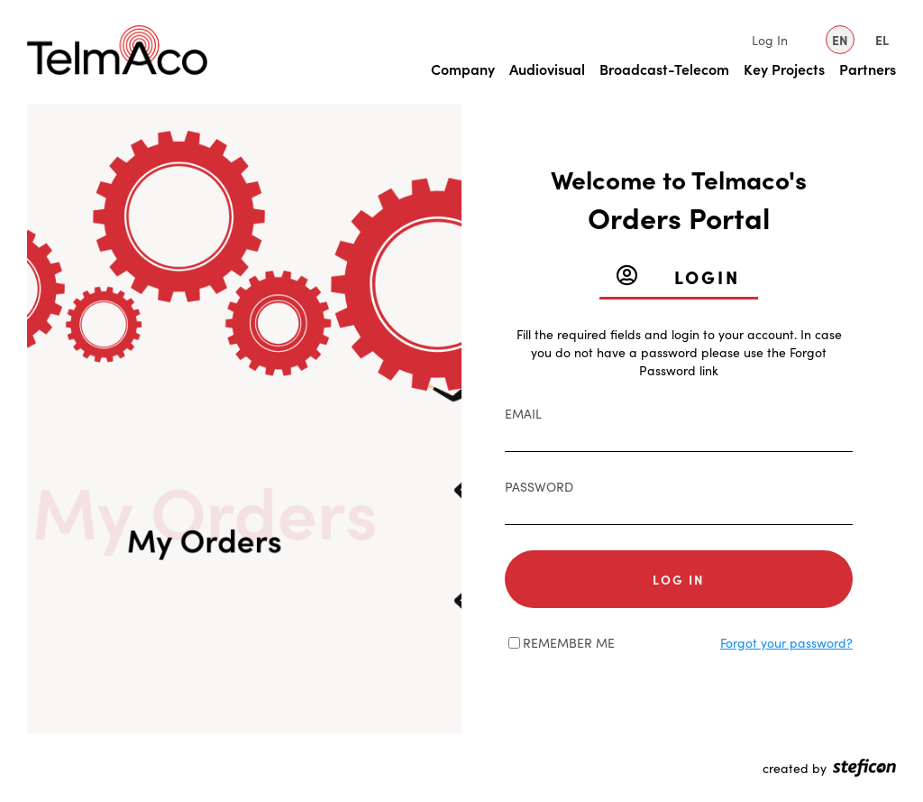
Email (523, 413)
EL (882, 40)
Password (539, 486)
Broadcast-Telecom (664, 68)
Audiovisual (547, 68)
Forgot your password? (786, 642)
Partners (867, 68)
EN (840, 40)
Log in (679, 579)
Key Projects (784, 68)
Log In (770, 40)
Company (463, 68)
